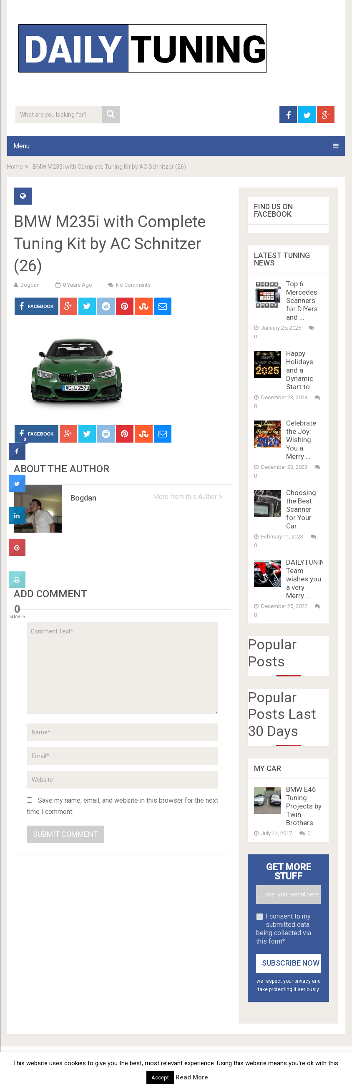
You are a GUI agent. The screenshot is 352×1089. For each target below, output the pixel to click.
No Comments (133, 285)
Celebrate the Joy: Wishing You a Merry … (301, 440)
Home (15, 166)
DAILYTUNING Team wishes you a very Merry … (307, 579)
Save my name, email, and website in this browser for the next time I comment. (122, 806)
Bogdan (30, 285)
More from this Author (187, 497)
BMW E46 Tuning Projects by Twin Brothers (304, 806)
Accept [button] (160, 1077)
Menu (21, 146)
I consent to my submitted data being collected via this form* (283, 928)
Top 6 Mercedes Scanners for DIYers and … (302, 300)
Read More (192, 1077)
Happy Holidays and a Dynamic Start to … (301, 370)
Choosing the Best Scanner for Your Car (301, 509)
